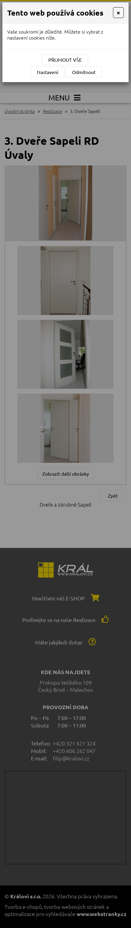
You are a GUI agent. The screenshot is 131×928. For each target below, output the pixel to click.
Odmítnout (84, 72)
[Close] (118, 12)
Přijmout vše (65, 60)
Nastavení (47, 72)
